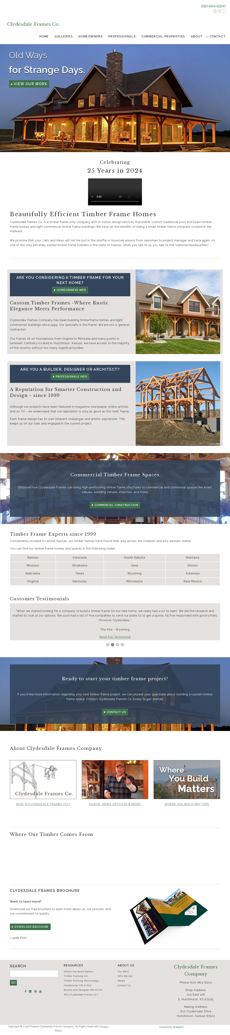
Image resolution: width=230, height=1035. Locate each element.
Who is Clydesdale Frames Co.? (43, 804)
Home (44, 36)
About (197, 36)
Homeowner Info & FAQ (77, 985)
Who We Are (125, 976)
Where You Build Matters (78, 971)
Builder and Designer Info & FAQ (83, 990)
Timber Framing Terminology (81, 980)
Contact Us (116, 712)
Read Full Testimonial (115, 637)
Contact (218, 36)
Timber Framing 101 (76, 976)
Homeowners (91, 36)
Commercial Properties (163, 36)
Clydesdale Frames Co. (33, 24)
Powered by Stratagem (171, 1027)
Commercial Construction (116, 505)
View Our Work (30, 84)
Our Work (123, 971)
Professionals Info (71, 376)
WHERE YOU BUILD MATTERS (187, 804)
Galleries (63, 36)
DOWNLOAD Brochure (32, 926)
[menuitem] (44, 37)
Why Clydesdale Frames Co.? (81, 994)
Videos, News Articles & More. (115, 804)
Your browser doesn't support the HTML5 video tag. (115, 191)
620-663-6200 (213, 6)
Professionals (122, 36)
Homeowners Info (71, 289)
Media (121, 980)
